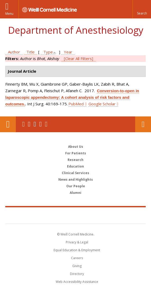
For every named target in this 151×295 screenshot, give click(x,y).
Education (75, 166)
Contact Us (143, 124)
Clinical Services (75, 173)
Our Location (8, 124)
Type (48, 52)
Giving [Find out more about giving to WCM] (77, 266)
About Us (75, 146)
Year (68, 52)
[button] (142, 9)
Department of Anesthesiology (75, 30)
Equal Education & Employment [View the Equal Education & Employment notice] (77, 250)
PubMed (76, 103)
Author (14, 52)
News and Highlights (75, 179)
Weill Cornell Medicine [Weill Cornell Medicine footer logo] (75, 215)
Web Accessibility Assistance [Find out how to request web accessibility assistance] (77, 281)
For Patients (75, 153)
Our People (75, 186)
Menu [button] (9, 13)
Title (30, 52)
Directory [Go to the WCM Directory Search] (77, 274)
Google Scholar (102, 103)
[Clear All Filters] (78, 58)
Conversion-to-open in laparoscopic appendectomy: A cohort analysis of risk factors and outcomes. (72, 97)
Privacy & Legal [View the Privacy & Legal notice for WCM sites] (77, 242)
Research (75, 160)
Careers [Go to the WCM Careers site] (77, 258)
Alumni (75, 192)
